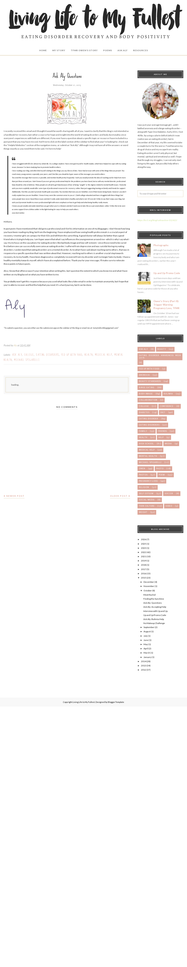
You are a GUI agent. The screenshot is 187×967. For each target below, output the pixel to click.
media (168, 443)
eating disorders (47, 354)
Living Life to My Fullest (84, 702)
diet (162, 412)
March (147, 652)
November (149, 586)
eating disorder (148, 418)
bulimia (168, 394)
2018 (143, 564)
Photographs (160, 245)
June (146, 640)
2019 (143, 560)
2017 (143, 569)
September (149, 627)
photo (160, 468)
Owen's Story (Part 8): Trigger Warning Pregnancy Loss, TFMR (166, 305)
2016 (143, 573)
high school (146, 443)
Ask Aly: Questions (152, 602)
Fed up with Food (71, 354)
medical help (103, 354)
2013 (143, 665)
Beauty (161, 349)
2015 (143, 577)
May (146, 644)
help (161, 437)
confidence (166, 406)
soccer (169, 493)
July (145, 635)
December (149, 582)
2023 (143, 548)
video (169, 506)
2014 (143, 661)
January (147, 657)
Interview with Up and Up (155, 611)
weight (143, 512)
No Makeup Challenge (154, 623)
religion (144, 487)
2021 (143, 556)
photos (143, 475)
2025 (143, 543)
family (143, 431)
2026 (143, 539)
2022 (143, 552)
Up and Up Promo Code (166, 273)
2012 (143, 669)
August (147, 631)
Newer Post (15, 496)
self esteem (146, 493)
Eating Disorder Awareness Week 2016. (160, 356)
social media (147, 500)
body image (146, 394)
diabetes (144, 412)
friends (162, 431)
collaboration (148, 400)
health (89, 354)
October (148, 590)
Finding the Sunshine (153, 598)
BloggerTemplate (116, 702)
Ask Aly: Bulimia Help (153, 619)
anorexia (144, 375)
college (29, 354)
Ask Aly (17, 354)
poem (162, 475)
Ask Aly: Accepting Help (154, 606)
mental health (148, 456)
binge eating (146, 387)
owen (142, 468)
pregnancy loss (148, 481)
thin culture (147, 506)
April (146, 648)
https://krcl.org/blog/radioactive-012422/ (157, 220)
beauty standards (150, 381)
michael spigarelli (27, 359)
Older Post (119, 496)
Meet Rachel (149, 594)
